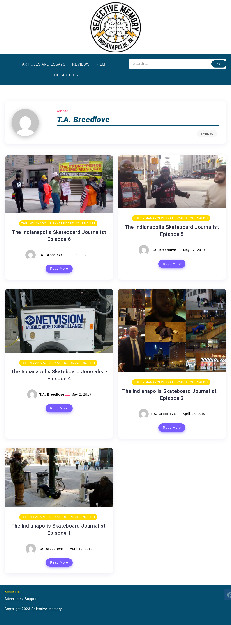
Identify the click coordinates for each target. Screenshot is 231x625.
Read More (59, 268)
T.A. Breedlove (51, 255)
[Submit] (218, 63)
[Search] (177, 64)
